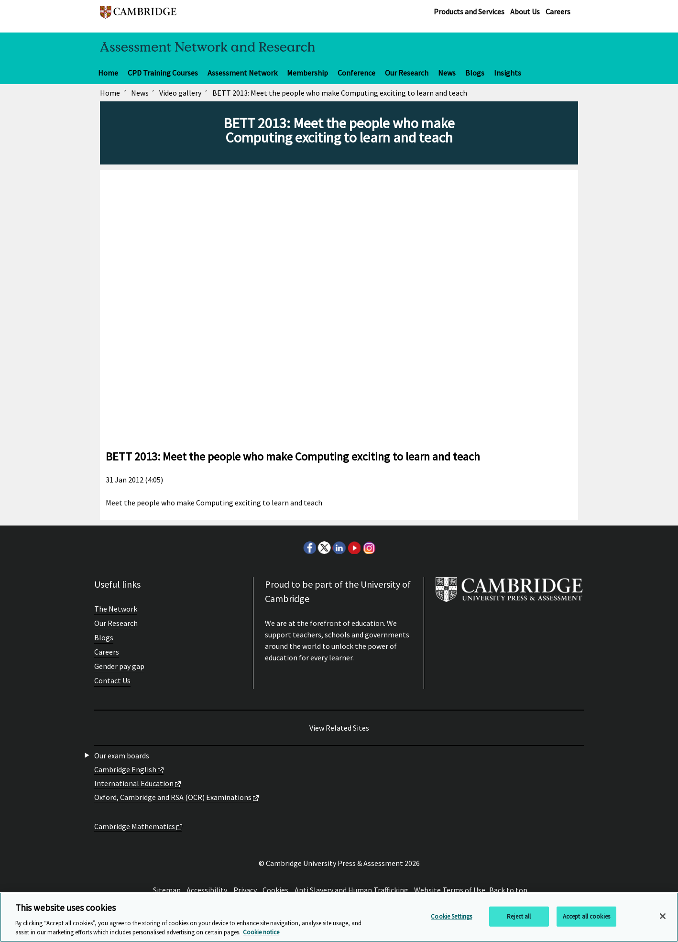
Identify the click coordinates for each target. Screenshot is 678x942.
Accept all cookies (586, 916)
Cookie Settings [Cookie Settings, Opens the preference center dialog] (451, 916)
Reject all (519, 916)
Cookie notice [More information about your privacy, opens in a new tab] (261, 932)
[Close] (662, 916)
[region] (339, 917)
